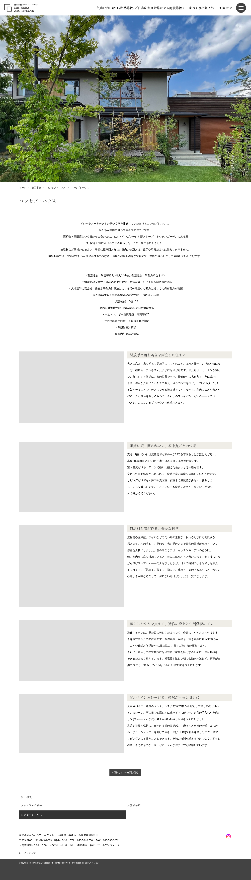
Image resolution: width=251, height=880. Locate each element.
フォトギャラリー (31, 805)
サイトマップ (28, 853)
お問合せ (225, 7)
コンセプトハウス (31, 815)
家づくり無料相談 (126, 772)
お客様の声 (134, 805)
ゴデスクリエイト (93, 863)
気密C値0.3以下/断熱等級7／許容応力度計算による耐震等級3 (140, 7)
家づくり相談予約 (201, 7)
